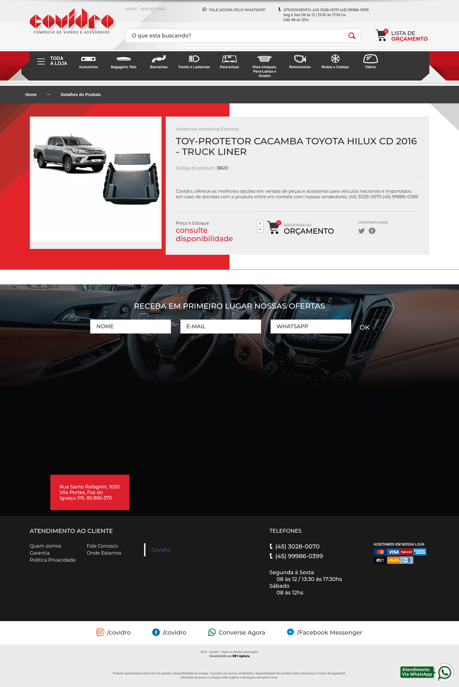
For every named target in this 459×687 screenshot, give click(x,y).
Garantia (40, 553)
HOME (131, 9)
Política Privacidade (53, 560)
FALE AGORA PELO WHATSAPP (237, 10)
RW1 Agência (240, 656)
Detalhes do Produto (81, 94)
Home (31, 94)
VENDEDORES (153, 9)
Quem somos (45, 546)
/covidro (119, 632)
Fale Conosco (102, 546)
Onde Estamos (104, 553)
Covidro (161, 550)
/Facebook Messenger (329, 632)
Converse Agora (242, 632)
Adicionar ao (309, 229)
